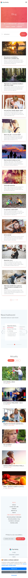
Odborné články (11, 425)
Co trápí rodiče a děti (12, 23)
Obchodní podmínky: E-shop (14, 519)
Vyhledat (23, 34)
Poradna (9, 446)
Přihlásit (20, 538)
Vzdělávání (19, 26)
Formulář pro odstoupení (14, 520)
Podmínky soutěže (14, 522)
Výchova (13, 26)
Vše (4, 23)
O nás (14, 552)
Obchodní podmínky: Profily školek (14, 517)
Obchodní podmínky (14, 515)
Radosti (8, 26)
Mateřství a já (21, 23)
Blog (9, 383)
